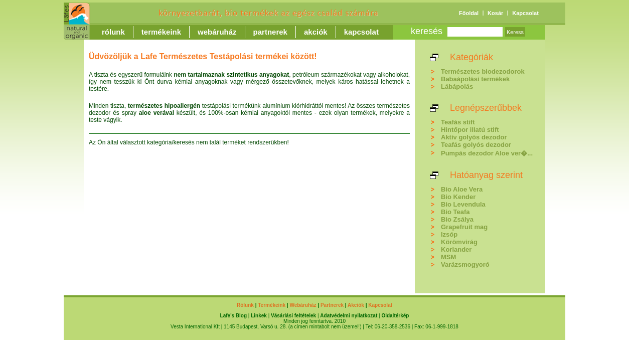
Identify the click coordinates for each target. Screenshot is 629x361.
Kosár (495, 13)
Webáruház (217, 32)
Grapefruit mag (464, 227)
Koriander (456, 249)
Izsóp (449, 234)
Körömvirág (459, 242)
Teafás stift (458, 122)
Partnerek (270, 32)
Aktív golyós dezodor (474, 137)
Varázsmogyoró (465, 264)
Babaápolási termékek (475, 79)
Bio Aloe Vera (462, 189)
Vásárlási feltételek (293, 315)
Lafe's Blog (233, 315)
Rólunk (113, 32)
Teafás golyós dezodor (476, 144)
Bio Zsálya (457, 219)
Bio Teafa (455, 212)
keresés (426, 31)
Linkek (259, 315)
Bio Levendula (463, 204)
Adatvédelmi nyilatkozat (348, 315)
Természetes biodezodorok (483, 71)
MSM (448, 257)
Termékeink (161, 32)
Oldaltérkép (395, 315)
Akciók (316, 32)
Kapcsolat (525, 13)
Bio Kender (458, 197)
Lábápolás (457, 86)
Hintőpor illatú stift (470, 129)
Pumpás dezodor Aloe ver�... (487, 153)
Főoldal (469, 13)
